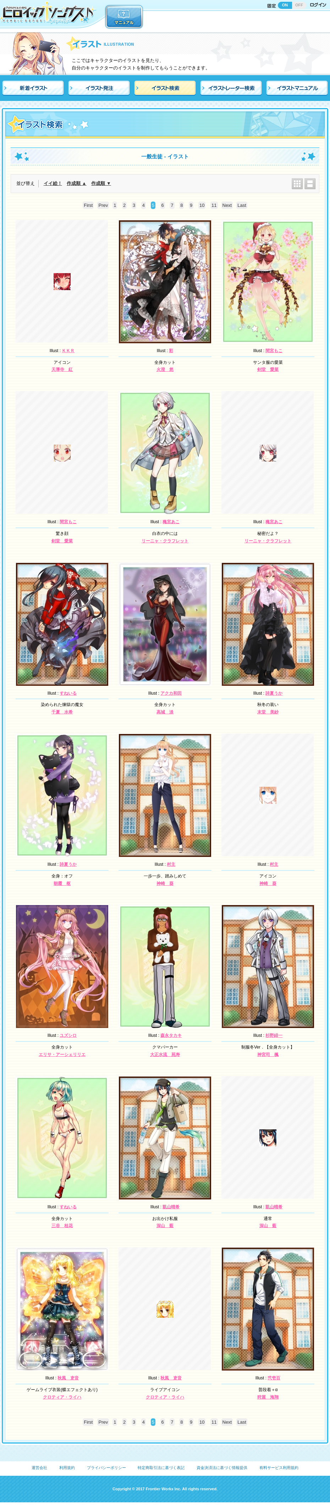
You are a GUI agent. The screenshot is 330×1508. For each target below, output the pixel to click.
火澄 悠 (165, 369)
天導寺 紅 (62, 369)
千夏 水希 (62, 712)
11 (213, 205)
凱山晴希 (171, 1206)
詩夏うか (273, 693)
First (88, 205)
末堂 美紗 (268, 712)
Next (227, 205)
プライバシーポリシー (106, 1467)
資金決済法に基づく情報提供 (222, 1467)
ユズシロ (68, 1035)
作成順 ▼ (101, 183)
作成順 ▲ (76, 183)
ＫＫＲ (68, 350)
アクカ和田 (171, 693)
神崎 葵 (165, 883)
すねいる (68, 693)
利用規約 (67, 1467)
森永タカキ (171, 1035)
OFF (299, 5)
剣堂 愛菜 (268, 369)
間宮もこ (273, 350)
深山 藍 (165, 1225)
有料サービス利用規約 (278, 1467)
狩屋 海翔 (268, 1397)
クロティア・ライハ (62, 1397)
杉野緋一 (273, 1035)
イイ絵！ (53, 183)
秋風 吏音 (68, 1378)
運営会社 (39, 1467)
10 (201, 205)
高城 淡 (165, 712)
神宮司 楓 (268, 1054)
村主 (171, 864)
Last (241, 205)
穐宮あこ (171, 521)
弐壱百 (274, 1378)
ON (285, 5)
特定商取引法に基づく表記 (161, 1467)
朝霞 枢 (62, 883)
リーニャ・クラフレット (165, 540)
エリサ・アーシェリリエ (62, 1054)
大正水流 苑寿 (165, 1054)
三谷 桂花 (62, 1225)
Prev (103, 205)
